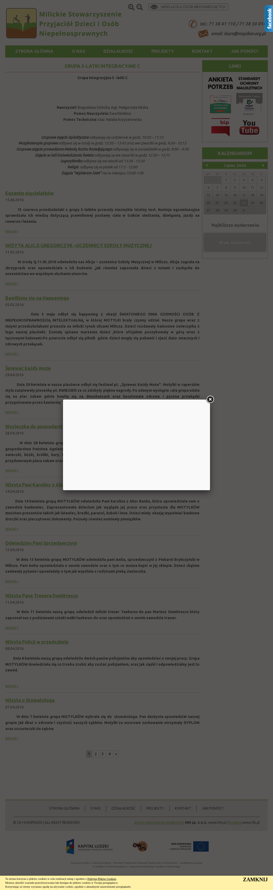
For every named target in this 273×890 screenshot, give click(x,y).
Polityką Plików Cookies (101, 878)
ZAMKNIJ (255, 879)
